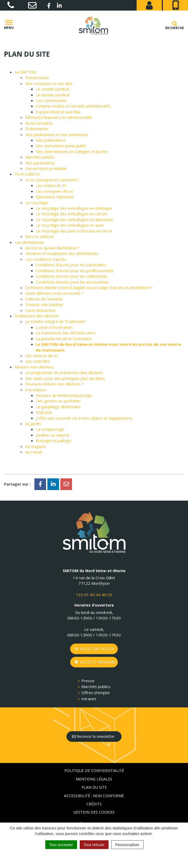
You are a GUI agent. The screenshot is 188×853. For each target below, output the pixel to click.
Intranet (88, 698)
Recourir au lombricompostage (64, 395)
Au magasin (35, 446)
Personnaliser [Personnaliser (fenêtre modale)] (127, 844)
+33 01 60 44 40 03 (94, 594)
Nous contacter (94, 648)
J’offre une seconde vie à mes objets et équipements (84, 418)
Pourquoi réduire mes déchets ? (54, 384)
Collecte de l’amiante (44, 299)
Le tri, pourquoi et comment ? (52, 179)
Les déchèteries (29, 242)
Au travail (33, 452)
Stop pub (44, 412)
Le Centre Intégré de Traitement (55, 321)
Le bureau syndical (52, 94)
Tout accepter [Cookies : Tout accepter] (61, 844)
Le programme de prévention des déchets (64, 372)
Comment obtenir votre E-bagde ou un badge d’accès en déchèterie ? (89, 287)
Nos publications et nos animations (56, 134)
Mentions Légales (94, 779)
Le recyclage (36, 202)
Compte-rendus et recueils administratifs (73, 106)
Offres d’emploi (95, 692)
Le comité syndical (52, 89)
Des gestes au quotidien (58, 400)
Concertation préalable (45, 168)
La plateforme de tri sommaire (64, 338)
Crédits (94, 803)
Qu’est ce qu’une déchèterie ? (52, 247)
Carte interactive (40, 310)
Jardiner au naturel (52, 435)
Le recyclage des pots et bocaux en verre (74, 231)
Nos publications (51, 140)
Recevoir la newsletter (93, 736)
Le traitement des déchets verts (66, 332)
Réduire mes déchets (34, 367)
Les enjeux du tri (51, 185)
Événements (36, 128)
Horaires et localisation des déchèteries (61, 253)
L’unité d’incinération (54, 327)
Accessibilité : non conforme (94, 795)
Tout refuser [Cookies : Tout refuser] (94, 844)
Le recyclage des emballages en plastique (74, 208)
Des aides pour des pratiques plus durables (65, 378)
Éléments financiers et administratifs (58, 117)
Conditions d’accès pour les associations (72, 282)
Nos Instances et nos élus (49, 83)
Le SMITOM (25, 72)
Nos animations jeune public (61, 145)
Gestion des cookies (94, 812)
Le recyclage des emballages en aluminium (74, 219)
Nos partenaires (40, 162)
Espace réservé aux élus (58, 111)
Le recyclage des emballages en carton (71, 213)
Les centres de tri (41, 355)
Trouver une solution (44, 304)
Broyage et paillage (53, 440)
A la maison (35, 389)
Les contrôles (37, 361)
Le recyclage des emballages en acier (70, 225)
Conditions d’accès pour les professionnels (74, 270)
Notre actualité (38, 123)
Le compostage (50, 429)
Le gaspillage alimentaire (58, 406)
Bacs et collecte (39, 236)
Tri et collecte (27, 174)
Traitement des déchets (37, 315)
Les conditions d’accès (45, 259)
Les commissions (51, 100)
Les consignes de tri (54, 191)
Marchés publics (39, 157)
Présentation (37, 77)
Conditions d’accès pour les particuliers (71, 264)
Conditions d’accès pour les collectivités (72, 276)
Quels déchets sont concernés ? (54, 293)
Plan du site (94, 787)
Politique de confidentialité (94, 770)
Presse (88, 680)
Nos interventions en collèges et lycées (72, 151)
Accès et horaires (95, 662)
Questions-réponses (55, 196)
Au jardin (33, 423)
